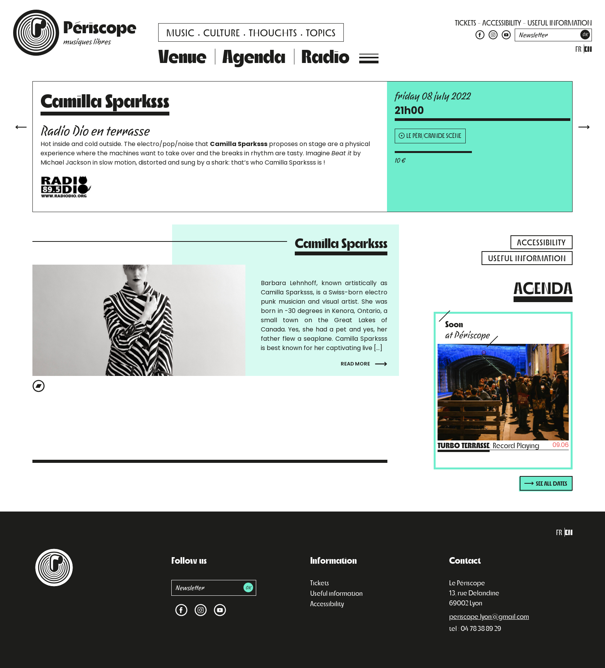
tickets (465, 22)
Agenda (254, 55)
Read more (364, 364)
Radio (325, 55)
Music (180, 32)
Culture (221, 32)
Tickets (319, 582)
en (588, 48)
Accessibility (327, 603)
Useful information (336, 593)
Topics (321, 32)
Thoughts (273, 32)
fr (578, 48)
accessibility (501, 22)
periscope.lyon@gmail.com (489, 616)
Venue (182, 55)
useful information (559, 22)
